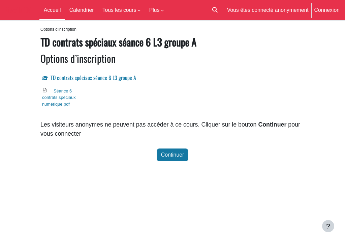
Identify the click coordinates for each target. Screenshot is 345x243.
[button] (215, 10)
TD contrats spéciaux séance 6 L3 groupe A (93, 78)
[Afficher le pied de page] (328, 226)
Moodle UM (18, 10)
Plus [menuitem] (154, 10)
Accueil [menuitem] (52, 10)
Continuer (172, 156)
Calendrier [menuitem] (81, 10)
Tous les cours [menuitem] (119, 10)
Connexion (327, 10)
